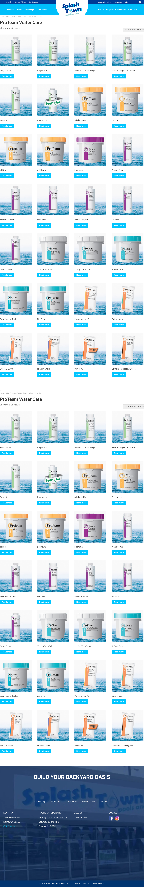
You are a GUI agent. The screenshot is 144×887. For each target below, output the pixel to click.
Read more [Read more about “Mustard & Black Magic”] (81, 76)
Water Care (132, 9)
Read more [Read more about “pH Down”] (44, 176)
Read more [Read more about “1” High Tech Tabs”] (81, 275)
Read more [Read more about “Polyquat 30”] (7, 76)
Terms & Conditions (81, 883)
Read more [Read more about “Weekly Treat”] (119, 176)
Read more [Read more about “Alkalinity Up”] (81, 126)
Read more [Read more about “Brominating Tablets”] (7, 325)
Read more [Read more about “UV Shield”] (44, 225)
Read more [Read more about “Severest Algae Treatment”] (119, 76)
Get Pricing (39, 801)
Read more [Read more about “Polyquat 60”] (44, 76)
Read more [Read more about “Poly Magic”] (44, 126)
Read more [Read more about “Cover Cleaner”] (7, 275)
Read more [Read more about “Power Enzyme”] (81, 225)
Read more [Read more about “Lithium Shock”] (44, 374)
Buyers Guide (88, 801)
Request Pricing (20, 2)
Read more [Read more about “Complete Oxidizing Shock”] (119, 374)
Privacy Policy (98, 883)
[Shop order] (133, 30)
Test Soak (72, 801)
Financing (104, 801)
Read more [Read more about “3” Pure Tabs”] (119, 275)
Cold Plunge (29, 9)
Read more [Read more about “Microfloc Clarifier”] (7, 225)
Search (140, 2)
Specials (8, 2)
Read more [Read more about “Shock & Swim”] (7, 374)
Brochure (55, 801)
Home (2, 16)
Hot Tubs (10, 9)
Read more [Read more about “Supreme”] (81, 176)
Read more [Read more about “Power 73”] (81, 374)
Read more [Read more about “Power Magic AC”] (81, 325)
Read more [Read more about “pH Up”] (7, 176)
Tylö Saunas (42, 9)
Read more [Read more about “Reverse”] (119, 225)
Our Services (33, 2)
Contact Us (118, 2)
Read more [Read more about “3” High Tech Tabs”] (44, 275)
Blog (126, 2)
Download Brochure (104, 2)
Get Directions (10, 826)
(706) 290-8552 (81, 817)
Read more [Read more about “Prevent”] (7, 126)
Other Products (11, 16)
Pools (19, 9)
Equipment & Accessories (116, 9)
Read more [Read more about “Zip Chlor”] (44, 325)
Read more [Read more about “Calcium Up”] (119, 126)
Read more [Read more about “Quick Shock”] (119, 325)
